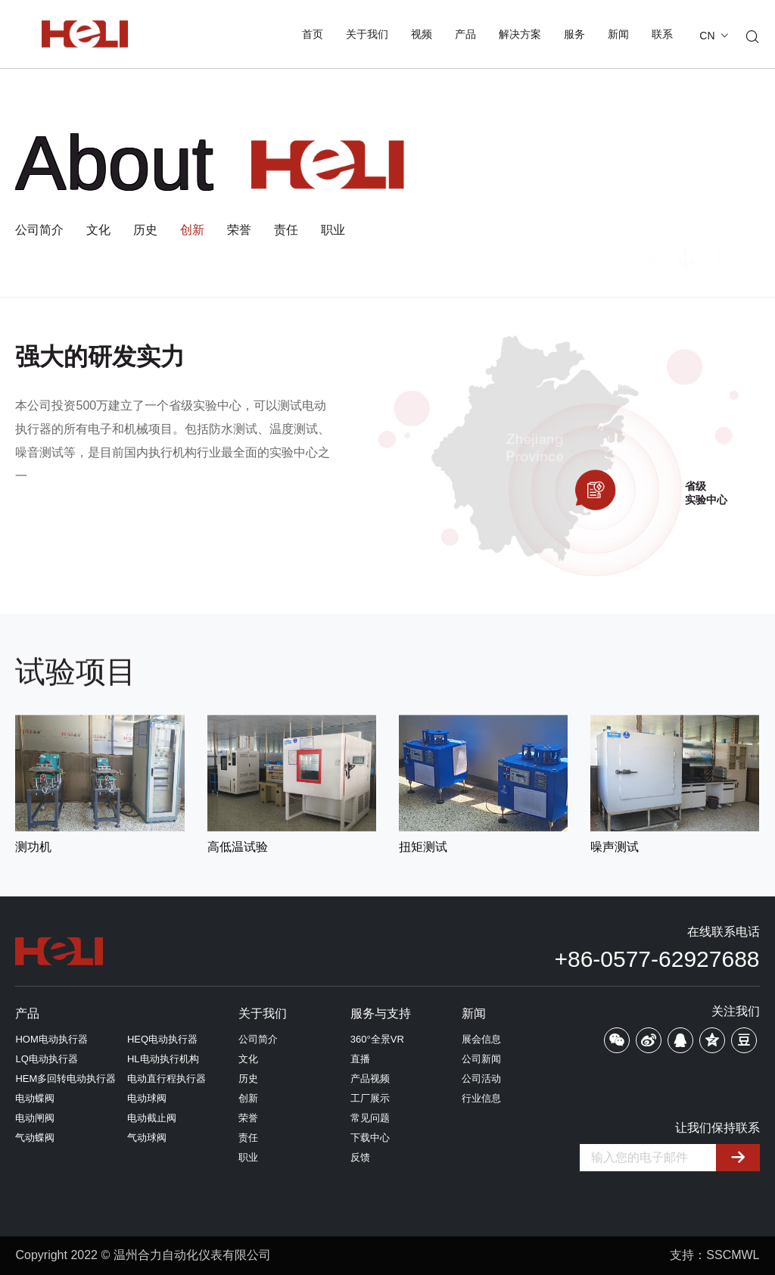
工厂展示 (370, 1098)
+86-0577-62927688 (656, 958)
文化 (98, 230)
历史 (145, 230)
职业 (333, 230)
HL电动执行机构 (163, 1059)
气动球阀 (147, 1137)
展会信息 (481, 1039)
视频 (421, 34)
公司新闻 (481, 1059)
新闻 (618, 34)
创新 (192, 230)
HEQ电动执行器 (162, 1039)
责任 (286, 230)
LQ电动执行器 (46, 1059)
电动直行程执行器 (166, 1078)
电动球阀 (147, 1098)
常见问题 (370, 1118)
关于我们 (367, 34)
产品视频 (370, 1078)
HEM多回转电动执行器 (65, 1078)
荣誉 (239, 230)
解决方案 (520, 34)
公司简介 (39, 230)
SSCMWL (732, 1255)
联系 (662, 34)
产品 (465, 34)
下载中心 (370, 1137)
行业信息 (481, 1098)
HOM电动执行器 (51, 1039)
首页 (312, 34)
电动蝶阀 (34, 1098)
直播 (360, 1059)
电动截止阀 (151, 1118)
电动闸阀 (34, 1118)
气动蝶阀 (34, 1137)
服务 (574, 34)
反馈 (360, 1157)
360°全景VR (377, 1039)
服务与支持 (380, 1013)
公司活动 (481, 1078)
